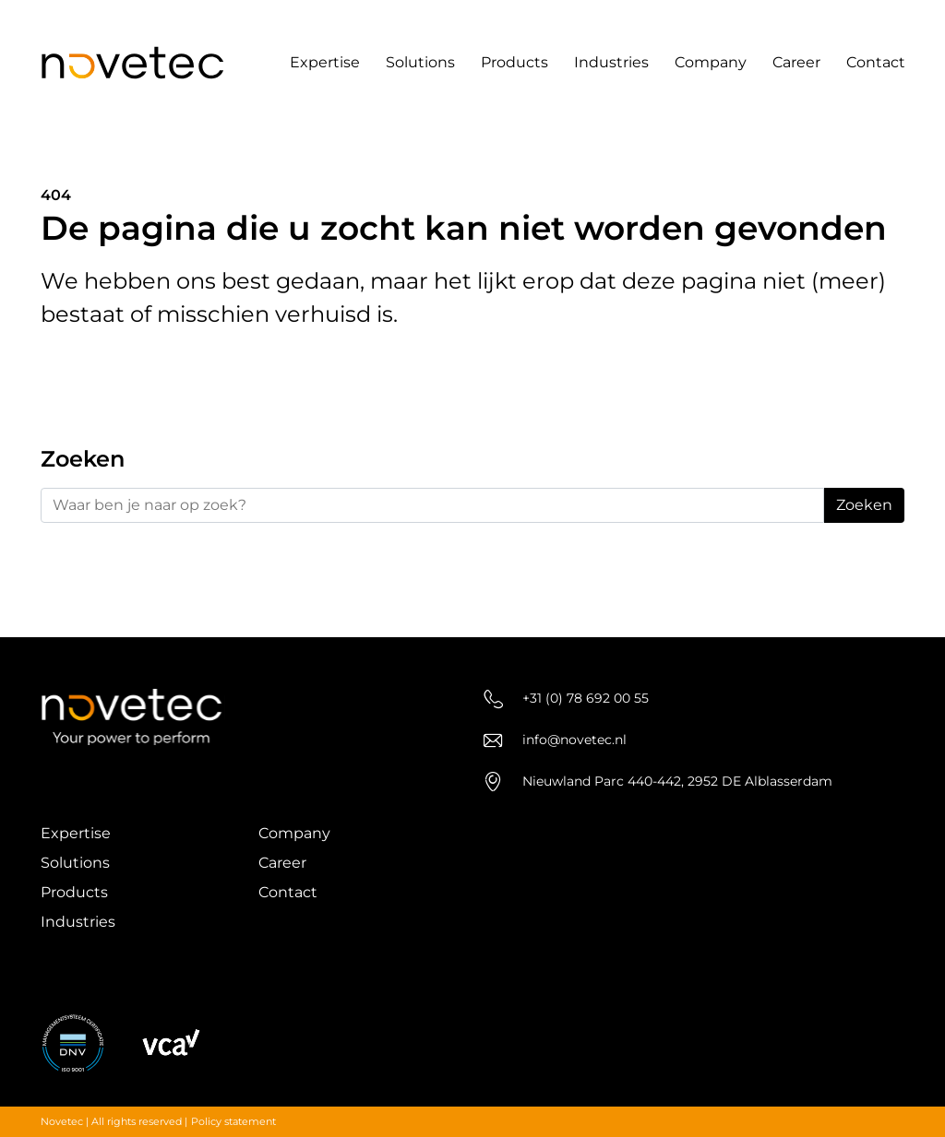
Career (796, 62)
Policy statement (233, 1121)
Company (711, 62)
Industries (611, 62)
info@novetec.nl (555, 740)
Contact (875, 62)
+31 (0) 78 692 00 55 (566, 698)
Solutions (420, 62)
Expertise (325, 62)
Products (514, 62)
